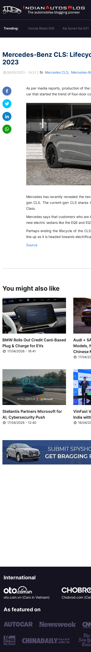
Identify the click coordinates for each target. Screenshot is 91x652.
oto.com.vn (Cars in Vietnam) (27, 597)
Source (31, 245)
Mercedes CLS (56, 72)
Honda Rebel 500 (41, 28)
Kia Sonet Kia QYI (76, 28)
